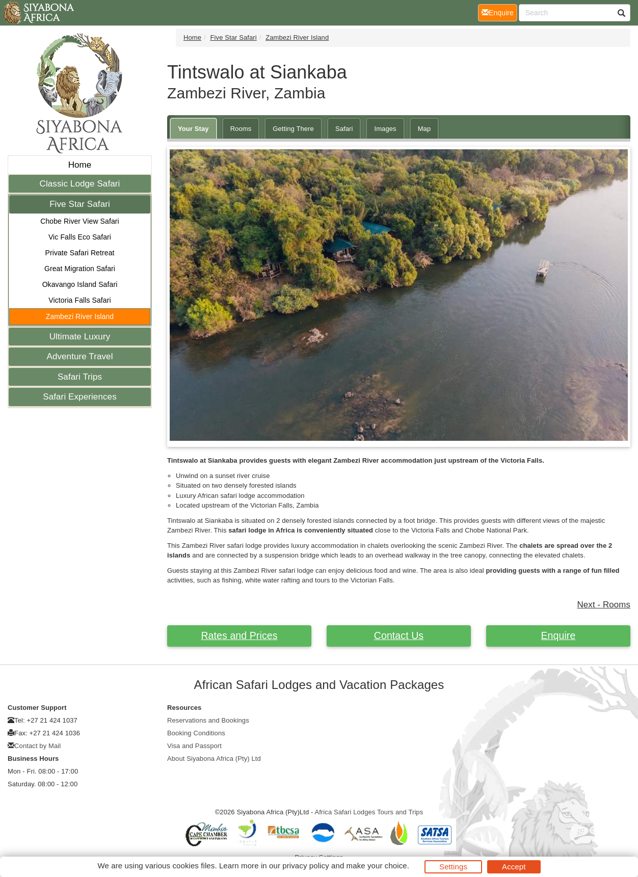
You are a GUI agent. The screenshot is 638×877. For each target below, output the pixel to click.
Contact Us (398, 635)
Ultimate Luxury (80, 336)
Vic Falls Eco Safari (79, 237)
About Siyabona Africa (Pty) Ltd (214, 758)
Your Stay (193, 128)
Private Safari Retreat (79, 253)
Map (424, 128)
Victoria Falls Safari (79, 300)
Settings (453, 866)
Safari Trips (80, 377)
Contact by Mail (37, 746)
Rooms (241, 128)
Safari (344, 128)
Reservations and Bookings (208, 720)
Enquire (558, 635)
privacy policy (305, 865)
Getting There (293, 128)
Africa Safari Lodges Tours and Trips (368, 812)
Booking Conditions (196, 733)
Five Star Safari (79, 204)
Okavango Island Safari (80, 284)
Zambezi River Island (80, 316)
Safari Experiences (79, 397)
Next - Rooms (603, 604)
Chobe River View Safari (79, 221)
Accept (513, 866)
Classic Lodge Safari (80, 184)
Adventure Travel (79, 356)
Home (80, 165)
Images (385, 128)
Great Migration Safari (79, 268)
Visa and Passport (194, 746)
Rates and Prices (239, 635)
